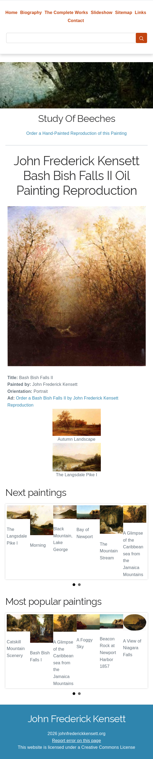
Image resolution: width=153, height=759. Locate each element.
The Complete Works (66, 12)
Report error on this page (76, 740)
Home (11, 12)
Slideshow (101, 12)
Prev (13, 541)
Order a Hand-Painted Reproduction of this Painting (76, 133)
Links (140, 12)
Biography (31, 12)
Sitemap (123, 12)
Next (139, 541)
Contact (76, 20)
